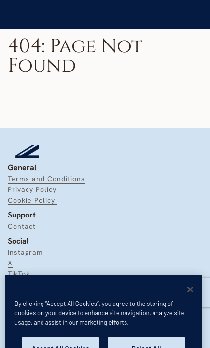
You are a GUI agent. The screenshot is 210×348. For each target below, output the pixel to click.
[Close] (190, 297)
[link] (31, 14)
